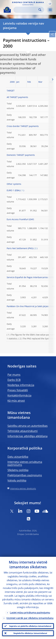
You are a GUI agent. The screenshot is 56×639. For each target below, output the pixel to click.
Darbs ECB (14, 380)
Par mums (13, 374)
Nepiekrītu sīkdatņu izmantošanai (30, 633)
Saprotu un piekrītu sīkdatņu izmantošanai (30, 626)
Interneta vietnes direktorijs (23, 488)
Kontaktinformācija (19, 395)
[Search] (26, 9)
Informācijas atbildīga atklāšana (27, 436)
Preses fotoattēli (17, 390)
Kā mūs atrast (16, 400)
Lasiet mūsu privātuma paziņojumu (30, 612)
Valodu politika (16, 480)
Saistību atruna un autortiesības (27, 425)
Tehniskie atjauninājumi (22, 431)
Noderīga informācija (20, 385)
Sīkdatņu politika (17, 470)
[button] (50, 3)
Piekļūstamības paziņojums (24, 475)
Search (39, 9)
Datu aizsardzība (17, 456)
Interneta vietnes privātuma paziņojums (24, 463)
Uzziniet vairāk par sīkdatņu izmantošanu (29, 618)
